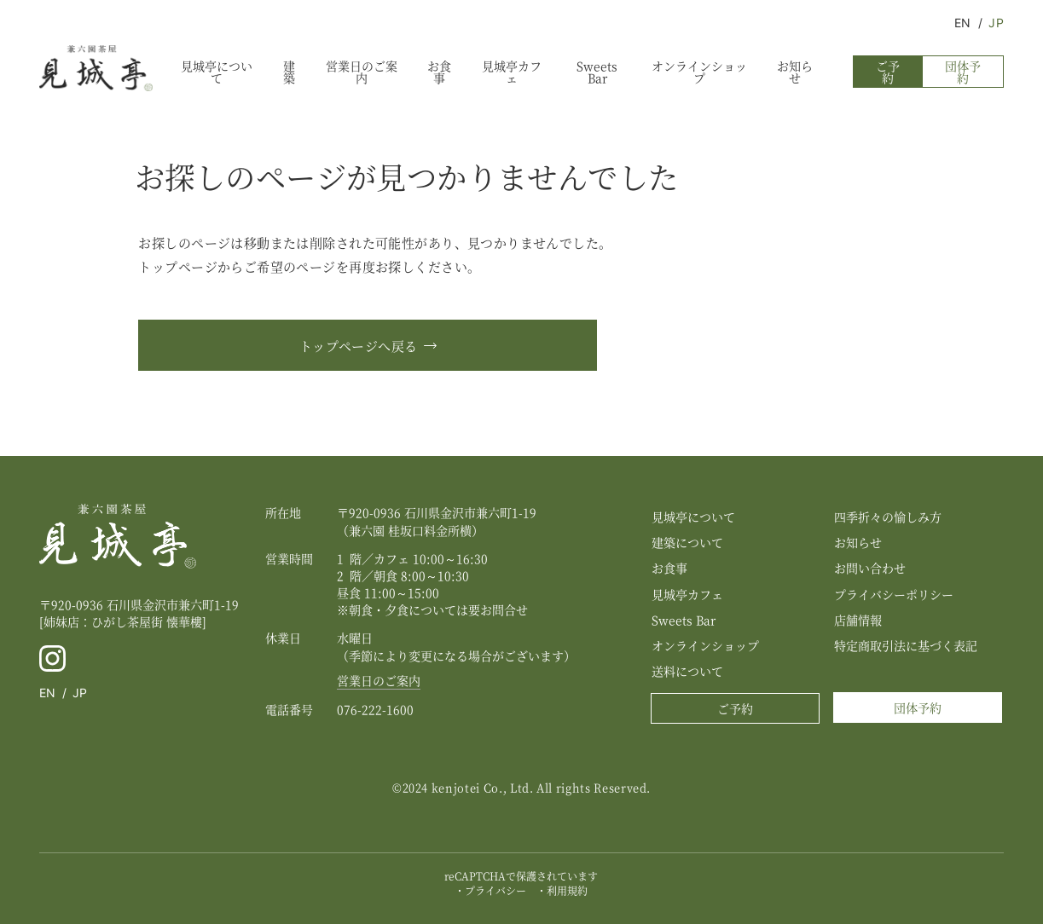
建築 (289, 71)
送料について (687, 670)
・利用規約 (562, 890)
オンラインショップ (699, 71)
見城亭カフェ (512, 71)
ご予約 (888, 71)
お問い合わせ (870, 567)
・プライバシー (490, 890)
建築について (687, 542)
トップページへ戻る (358, 346)
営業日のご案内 (361, 71)
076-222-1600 (375, 709)
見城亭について (216, 71)
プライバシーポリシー (893, 594)
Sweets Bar (597, 71)
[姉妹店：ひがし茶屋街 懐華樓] (122, 621)
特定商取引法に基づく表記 (905, 645)
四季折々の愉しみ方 (888, 516)
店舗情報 (858, 619)
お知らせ (795, 71)
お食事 (439, 71)
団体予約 (963, 71)
